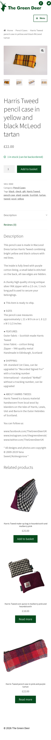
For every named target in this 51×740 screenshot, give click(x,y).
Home (10, 30)
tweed (7, 198)
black (11, 191)
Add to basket (29, 169)
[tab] (25, 215)
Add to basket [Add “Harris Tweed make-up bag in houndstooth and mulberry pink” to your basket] (25, 539)
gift (24, 191)
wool (13, 198)
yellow (20, 198)
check (18, 191)
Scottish (34, 195)
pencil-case (9, 195)
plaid (18, 195)
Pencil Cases (21, 30)
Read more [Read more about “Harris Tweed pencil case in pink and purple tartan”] (25, 699)
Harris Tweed (33, 191)
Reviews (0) (10, 224)
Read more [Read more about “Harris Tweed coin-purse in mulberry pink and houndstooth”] (25, 619)
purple (25, 195)
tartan (42, 195)
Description (10, 215)
